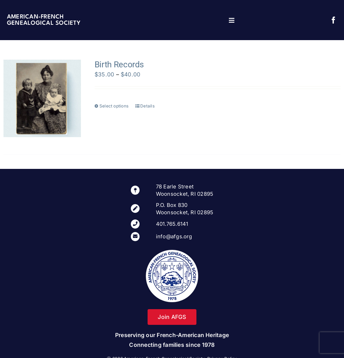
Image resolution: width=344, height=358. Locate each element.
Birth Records (119, 64)
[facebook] (333, 20)
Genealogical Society (43, 23)
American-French (35, 17)
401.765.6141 (172, 224)
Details (147, 106)
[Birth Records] (42, 98)
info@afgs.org (174, 236)
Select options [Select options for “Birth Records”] (113, 106)
